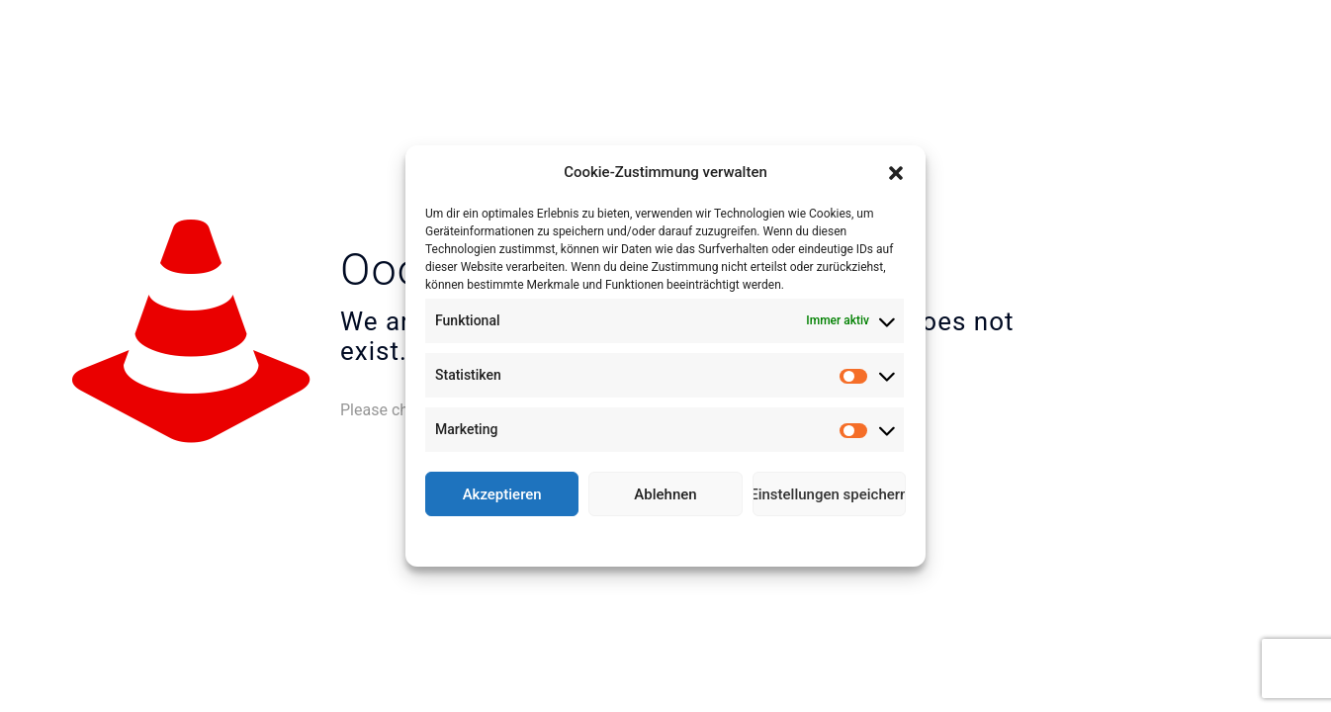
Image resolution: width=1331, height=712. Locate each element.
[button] (896, 173)
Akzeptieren (502, 494)
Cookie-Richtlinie (593, 539)
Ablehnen (665, 494)
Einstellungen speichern (829, 494)
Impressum (752, 539)
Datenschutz (680, 539)
